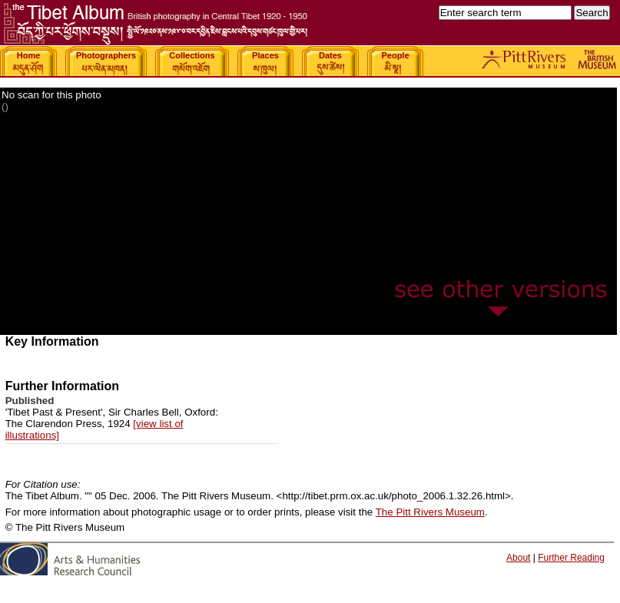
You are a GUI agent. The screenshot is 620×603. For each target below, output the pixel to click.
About (518, 557)
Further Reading (571, 557)
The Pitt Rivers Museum (430, 512)
